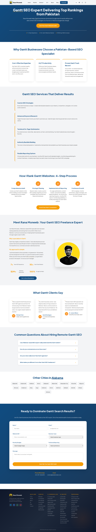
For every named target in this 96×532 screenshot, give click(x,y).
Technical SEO (41, 502)
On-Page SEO (41, 498)
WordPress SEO (51, 506)
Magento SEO (50, 502)
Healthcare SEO (63, 504)
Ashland (66, 387)
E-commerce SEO (51, 496)
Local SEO (40, 504)
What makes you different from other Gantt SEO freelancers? (37, 362)
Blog (57, 2)
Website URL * (16, 433)
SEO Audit (40, 496)
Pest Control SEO (63, 519)
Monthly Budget (17, 442)
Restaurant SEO (74, 509)
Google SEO (40, 508)
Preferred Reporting (54, 442)
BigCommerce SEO (51, 504)
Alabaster (46, 383)
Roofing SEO (62, 517)
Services (41, 2)
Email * (50, 425)
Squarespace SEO (51, 508)
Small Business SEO (75, 506)
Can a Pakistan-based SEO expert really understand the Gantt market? (40, 342)
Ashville (73, 387)
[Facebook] (79, 2)
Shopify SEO (50, 498)
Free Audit (63, 2)
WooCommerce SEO (52, 500)
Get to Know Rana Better (27, 279)
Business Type (52, 433)
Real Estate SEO (63, 506)
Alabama (57, 377)
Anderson (23, 387)
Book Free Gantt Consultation (48, 207)
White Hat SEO (41, 509)
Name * (14, 425)
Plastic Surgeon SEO (75, 498)
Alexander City (64, 383)
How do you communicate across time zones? (33, 349)
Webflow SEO (50, 511)
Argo (37, 387)
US (47, 2)
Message (15, 451)
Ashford (58, 387)
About (52, 2)
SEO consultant (30, 258)
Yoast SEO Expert (51, 515)
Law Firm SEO (62, 496)
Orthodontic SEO (63, 502)
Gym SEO (73, 511)
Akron (38, 383)
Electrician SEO (63, 515)
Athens (80, 387)
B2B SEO (62, 509)
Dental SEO (62, 500)
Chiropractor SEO (74, 496)
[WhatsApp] (82, 2)
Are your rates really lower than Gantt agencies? (34, 356)
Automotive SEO (63, 522)
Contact (31, 506)
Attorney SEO (63, 498)
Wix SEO (49, 509)
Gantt (18, 10)
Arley (31, 387)
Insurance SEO (63, 508)
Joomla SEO (50, 513)
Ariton (51, 387)
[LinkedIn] (76, 2)
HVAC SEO (62, 511)
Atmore (48, 392)
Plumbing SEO (63, 513)
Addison (32, 383)
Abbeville (14, 383)
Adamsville (23, 383)
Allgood (81, 383)
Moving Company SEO (64, 521)
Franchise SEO (74, 508)
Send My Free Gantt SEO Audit (48, 464)
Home (29, 2)
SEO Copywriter (74, 517)
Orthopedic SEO (74, 500)
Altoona (16, 387)
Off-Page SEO (41, 500)
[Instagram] (85, 2)
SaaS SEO (73, 504)
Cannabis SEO (74, 513)
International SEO (41, 506)
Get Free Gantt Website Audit (48, 25)
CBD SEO (73, 515)
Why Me (35, 2)
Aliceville (73, 383)
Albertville (54, 383)
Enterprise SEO (74, 502)
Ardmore (44, 387)
